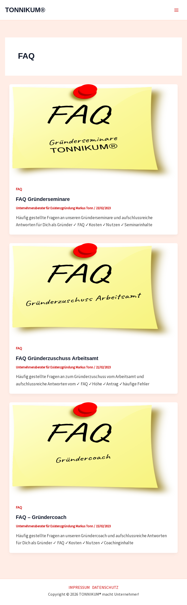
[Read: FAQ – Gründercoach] (93, 449)
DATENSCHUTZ (105, 587)
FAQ (19, 189)
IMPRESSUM (79, 587)
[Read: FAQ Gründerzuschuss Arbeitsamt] (93, 290)
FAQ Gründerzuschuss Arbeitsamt (57, 358)
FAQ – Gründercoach (41, 517)
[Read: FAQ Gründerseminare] (93, 131)
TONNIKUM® (25, 10)
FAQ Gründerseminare (43, 199)
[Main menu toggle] (176, 10)
